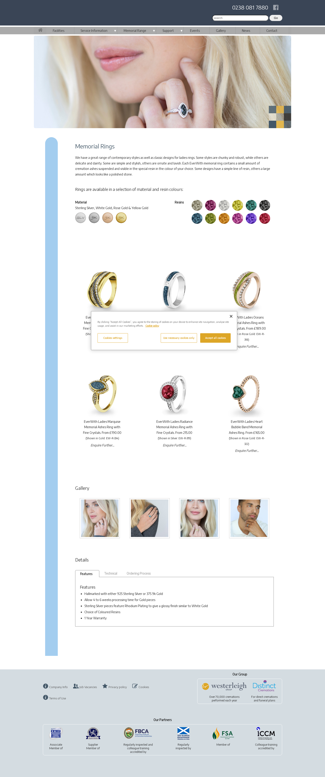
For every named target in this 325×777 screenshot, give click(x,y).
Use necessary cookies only (179, 338)
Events (195, 30)
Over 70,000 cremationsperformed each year (224, 698)
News (246, 30)
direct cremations (267, 696)
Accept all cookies (215, 338)
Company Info (58, 687)
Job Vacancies (88, 687)
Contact (271, 30)
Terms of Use (57, 698)
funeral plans (267, 700)
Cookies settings (112, 338)
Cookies (144, 687)
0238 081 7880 (250, 7)
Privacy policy (118, 687)
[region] (164, 330)
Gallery (221, 30)
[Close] (231, 316)
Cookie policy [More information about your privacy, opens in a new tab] (152, 325)
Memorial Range (135, 30)
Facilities (58, 30)
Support (168, 30)
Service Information (94, 30)
